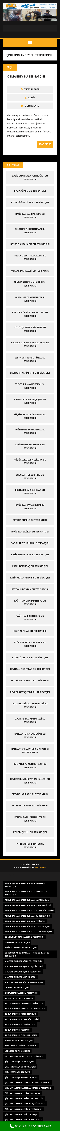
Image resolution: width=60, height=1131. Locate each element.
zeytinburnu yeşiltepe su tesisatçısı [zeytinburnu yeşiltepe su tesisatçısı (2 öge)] (24, 1056)
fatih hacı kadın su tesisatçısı (30, 805)
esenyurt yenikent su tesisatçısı (30, 372)
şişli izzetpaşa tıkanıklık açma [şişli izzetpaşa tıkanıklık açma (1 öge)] (21, 1077)
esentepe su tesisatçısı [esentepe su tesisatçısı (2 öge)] (17, 942)
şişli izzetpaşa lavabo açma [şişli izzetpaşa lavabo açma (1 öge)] (19, 1061)
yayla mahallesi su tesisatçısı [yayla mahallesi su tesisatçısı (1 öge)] (21, 1045)
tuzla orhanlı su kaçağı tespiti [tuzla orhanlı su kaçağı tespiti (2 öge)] (22, 1019)
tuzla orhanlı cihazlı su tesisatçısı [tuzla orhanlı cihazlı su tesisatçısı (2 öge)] (24, 1003)
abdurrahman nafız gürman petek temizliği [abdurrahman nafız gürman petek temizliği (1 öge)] (28, 905)
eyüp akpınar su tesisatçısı (30, 631)
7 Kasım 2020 (32, 89)
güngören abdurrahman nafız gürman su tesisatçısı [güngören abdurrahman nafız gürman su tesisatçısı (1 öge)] (27, 954)
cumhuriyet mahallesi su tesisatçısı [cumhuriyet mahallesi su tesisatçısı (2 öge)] (24, 937)
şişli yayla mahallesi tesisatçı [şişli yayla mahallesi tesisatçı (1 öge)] (21, 1114)
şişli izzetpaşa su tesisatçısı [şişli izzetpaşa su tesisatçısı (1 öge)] (20, 1066)
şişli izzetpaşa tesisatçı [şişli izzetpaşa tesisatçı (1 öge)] (18, 1072)
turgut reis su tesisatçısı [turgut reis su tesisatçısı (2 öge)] (19, 998)
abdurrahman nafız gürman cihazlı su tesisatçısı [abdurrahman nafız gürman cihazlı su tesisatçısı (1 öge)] (25, 885)
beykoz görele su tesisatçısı (30, 520)
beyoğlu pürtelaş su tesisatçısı (30, 669)
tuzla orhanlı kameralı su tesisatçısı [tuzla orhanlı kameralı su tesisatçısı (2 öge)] (25, 1008)
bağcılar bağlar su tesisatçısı (30, 531)
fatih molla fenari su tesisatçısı (30, 577)
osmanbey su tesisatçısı (26, 76)
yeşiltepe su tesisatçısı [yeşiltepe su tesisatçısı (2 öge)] (17, 1051)
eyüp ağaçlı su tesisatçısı (30, 190)
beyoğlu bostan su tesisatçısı (30, 589)
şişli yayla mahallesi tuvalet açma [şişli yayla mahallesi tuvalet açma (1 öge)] (23, 1119)
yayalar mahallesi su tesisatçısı (30, 270)
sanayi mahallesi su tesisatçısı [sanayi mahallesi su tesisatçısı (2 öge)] (21, 993)
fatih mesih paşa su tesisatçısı (30, 554)
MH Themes (40, 867)
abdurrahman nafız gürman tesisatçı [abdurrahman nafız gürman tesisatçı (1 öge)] (25, 921)
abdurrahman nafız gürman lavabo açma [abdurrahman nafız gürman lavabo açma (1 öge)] (27, 900)
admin (31, 97)
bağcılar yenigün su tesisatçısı (30, 543)
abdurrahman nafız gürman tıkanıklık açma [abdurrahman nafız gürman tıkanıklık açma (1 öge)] (28, 931)
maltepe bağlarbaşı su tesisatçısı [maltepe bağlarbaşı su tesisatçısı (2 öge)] (23, 971)
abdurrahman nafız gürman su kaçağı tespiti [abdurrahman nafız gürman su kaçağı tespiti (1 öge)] (29, 910)
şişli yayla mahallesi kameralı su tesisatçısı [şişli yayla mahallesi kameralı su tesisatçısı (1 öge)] (28, 1088)
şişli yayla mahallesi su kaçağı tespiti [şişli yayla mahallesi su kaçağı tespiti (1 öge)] (25, 1103)
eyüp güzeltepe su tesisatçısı (30, 657)
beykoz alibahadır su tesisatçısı (30, 244)
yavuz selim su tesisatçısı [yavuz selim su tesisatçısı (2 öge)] (19, 1040)
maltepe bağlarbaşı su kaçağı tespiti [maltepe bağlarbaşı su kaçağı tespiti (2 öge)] (24, 966)
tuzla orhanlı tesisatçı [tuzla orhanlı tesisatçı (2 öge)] (17, 1029)
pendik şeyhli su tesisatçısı (30, 832)
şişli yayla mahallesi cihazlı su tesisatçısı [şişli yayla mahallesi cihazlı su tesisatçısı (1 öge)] (27, 1082)
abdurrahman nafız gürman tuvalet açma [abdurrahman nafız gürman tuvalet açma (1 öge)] (27, 926)
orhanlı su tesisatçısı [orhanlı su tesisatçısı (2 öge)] (17, 987)
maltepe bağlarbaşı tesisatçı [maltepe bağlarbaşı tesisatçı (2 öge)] (20, 977)
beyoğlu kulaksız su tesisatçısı (30, 680)
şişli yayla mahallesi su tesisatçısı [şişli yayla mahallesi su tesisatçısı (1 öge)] (23, 1109)
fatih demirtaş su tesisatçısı (30, 566)
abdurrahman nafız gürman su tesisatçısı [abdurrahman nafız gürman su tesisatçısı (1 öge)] (27, 916)
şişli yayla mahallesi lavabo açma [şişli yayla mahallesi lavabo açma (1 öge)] (22, 1093)
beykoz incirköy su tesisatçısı (30, 794)
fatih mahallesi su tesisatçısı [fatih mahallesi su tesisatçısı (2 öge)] (21, 947)
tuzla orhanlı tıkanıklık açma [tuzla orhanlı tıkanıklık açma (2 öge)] (21, 1035)
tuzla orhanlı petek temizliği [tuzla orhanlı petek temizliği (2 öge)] (20, 1014)
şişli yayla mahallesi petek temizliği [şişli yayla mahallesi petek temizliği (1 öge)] (24, 1098)
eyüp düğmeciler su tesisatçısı (30, 202)
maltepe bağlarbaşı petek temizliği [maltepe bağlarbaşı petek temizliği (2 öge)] (23, 961)
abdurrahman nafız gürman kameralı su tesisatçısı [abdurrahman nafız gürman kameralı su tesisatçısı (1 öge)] (26, 893)
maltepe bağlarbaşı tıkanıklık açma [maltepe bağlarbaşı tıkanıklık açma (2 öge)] (24, 982)
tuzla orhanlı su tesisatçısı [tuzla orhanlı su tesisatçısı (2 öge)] (20, 1024)
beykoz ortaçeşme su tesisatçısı (30, 692)
